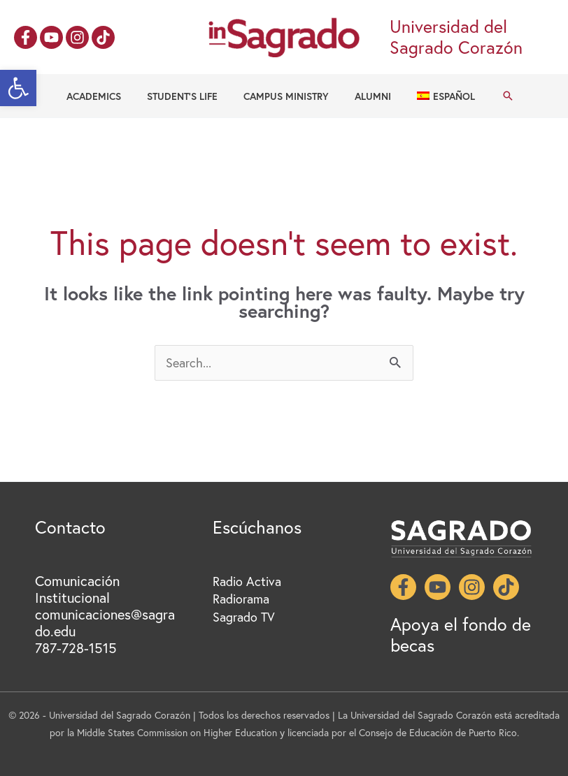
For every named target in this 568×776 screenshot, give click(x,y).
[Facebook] (25, 37)
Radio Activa (247, 581)
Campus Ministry (286, 96)
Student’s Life (188, 96)
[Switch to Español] (433, 96)
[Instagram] (77, 37)
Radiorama (241, 598)
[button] (18, 88)
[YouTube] (51, 37)
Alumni (366, 96)
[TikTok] (103, 37)
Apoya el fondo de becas (460, 635)
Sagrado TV (244, 616)
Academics (106, 96)
